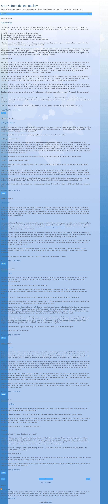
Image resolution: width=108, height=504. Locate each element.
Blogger (49, 502)
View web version (45, 482)
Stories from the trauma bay (19, 5)
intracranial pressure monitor (55, 227)
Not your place (8, 122)
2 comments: (16, 335)
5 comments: (16, 469)
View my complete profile (8, 498)
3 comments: (16, 190)
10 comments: (16, 260)
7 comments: (16, 391)
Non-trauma (6, 273)
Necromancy (7, 347)
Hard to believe (8, 404)
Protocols (5, 202)
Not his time (6, 22)
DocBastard (6, 489)
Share (3, 113)
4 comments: (16, 110)
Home (45, 479)
